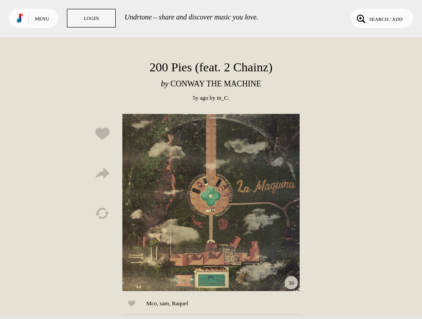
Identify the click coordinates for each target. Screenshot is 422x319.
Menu (42, 18)
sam (164, 303)
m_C (222, 97)
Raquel (180, 303)
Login (91, 18)
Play (211, 202)
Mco (151, 303)
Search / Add (378, 18)
